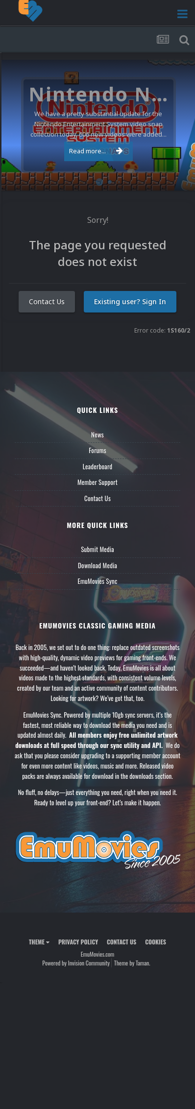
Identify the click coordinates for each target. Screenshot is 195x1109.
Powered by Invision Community (76, 963)
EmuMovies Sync (97, 581)
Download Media (97, 565)
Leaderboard (98, 466)
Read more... (96, 150)
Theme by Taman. (132, 963)
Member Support (97, 482)
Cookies (155, 942)
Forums (97, 450)
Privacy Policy (78, 942)
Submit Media (97, 549)
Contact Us (47, 301)
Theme (39, 942)
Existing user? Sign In (130, 301)
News (97, 434)
